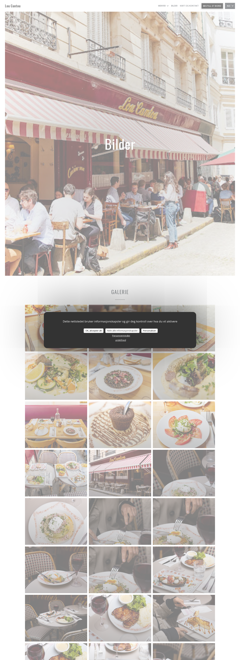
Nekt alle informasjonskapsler (122, 330)
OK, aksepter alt (94, 330)
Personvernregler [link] (121, 335)
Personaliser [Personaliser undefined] (149, 330)
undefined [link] (120, 340)
